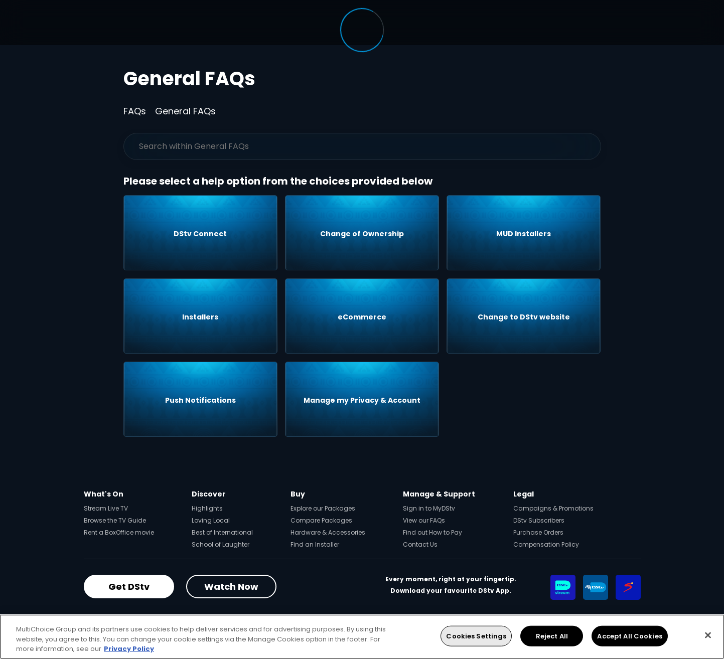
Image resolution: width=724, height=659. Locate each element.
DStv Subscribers (538, 520)
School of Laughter (220, 544)
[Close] (708, 635)
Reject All (552, 635)
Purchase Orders (538, 532)
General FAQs (185, 111)
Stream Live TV (106, 508)
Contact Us (420, 544)
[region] (362, 636)
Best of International (222, 532)
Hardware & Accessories (328, 532)
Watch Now (231, 586)
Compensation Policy (546, 544)
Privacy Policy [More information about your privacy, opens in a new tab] (129, 648)
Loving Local (211, 520)
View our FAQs (424, 520)
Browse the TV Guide (115, 520)
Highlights (207, 508)
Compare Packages (321, 520)
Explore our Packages (323, 508)
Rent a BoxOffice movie (119, 532)
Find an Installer (315, 544)
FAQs (134, 111)
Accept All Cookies (629, 635)
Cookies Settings (476, 635)
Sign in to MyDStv (429, 508)
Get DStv (129, 586)
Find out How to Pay (432, 532)
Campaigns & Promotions (553, 508)
